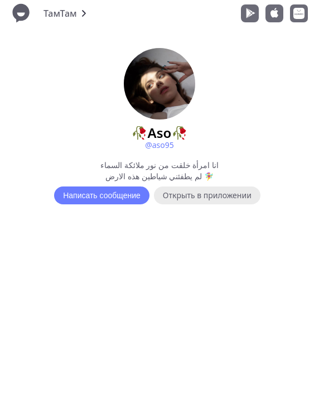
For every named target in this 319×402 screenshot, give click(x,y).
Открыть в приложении (207, 195)
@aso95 (159, 145)
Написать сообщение (102, 195)
